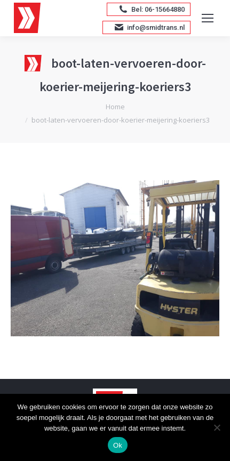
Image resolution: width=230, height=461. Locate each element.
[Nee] (216, 427)
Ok (117, 445)
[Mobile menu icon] (207, 18)
